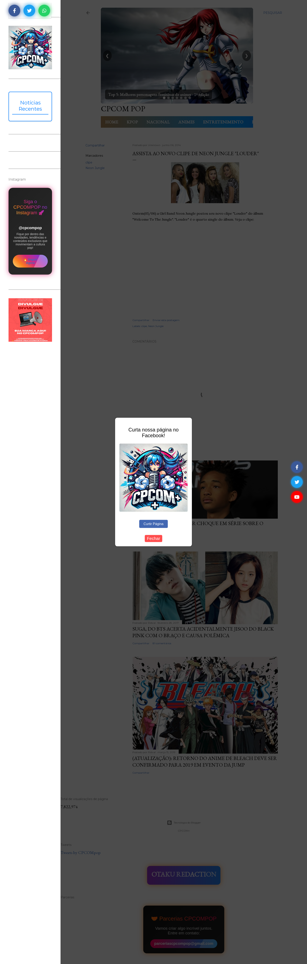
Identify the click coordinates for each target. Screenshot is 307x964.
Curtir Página (153, 523)
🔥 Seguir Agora (30, 261)
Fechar (153, 538)
